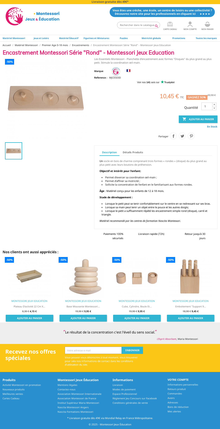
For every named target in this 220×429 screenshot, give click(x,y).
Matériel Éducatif (68, 38)
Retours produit (177, 389)
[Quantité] (206, 106)
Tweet (182, 136)
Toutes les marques (206, 38)
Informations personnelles (183, 384)
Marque (98, 71)
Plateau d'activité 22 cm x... (29, 306)
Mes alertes (174, 411)
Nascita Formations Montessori (75, 411)
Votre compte (178, 380)
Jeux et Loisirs (41, 38)
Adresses (173, 402)
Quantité (191, 107)
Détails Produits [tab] (133, 152)
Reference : (100, 77)
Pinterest (191, 136)
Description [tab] (109, 152)
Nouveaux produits (14, 389)
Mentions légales (67, 385)
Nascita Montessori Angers (73, 407)
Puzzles (124, 38)
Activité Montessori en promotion (22, 385)
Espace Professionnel (125, 393)
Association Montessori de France (77, 398)
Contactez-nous (66, 389)
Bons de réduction (178, 407)
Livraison (118, 385)
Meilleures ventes (13, 393)
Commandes (175, 393)
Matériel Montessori (14, 38)
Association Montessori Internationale (79, 393)
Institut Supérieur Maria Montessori (78, 402)
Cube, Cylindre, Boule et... (137, 306)
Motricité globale (151, 38)
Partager (173, 136)
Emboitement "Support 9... (190, 306)
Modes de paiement (124, 389)
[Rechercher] (138, 25)
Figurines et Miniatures (96, 38)
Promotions (178, 38)
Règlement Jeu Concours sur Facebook (135, 398)
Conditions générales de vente (130, 402)
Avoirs (171, 398)
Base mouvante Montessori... (83, 306)
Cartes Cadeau (11, 398)
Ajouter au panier (198, 119)
